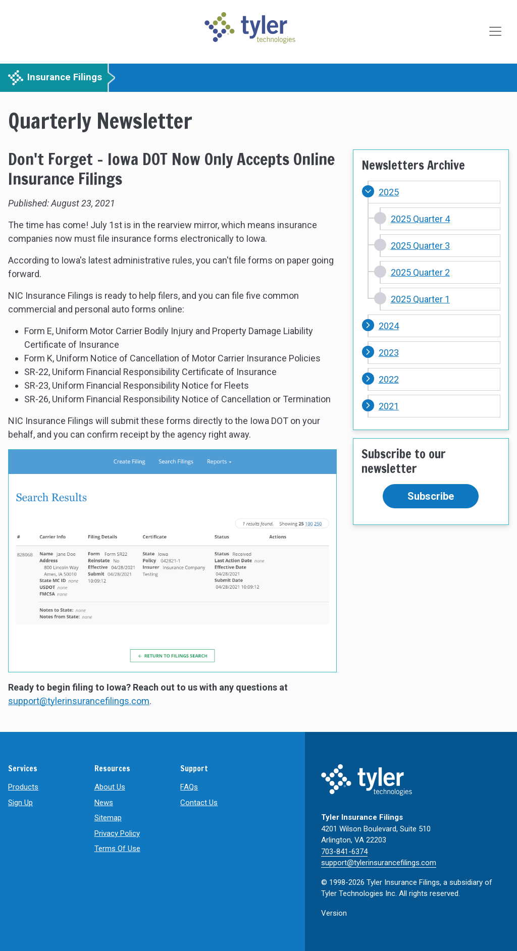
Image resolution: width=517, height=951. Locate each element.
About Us (109, 786)
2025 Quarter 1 (420, 299)
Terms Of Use (117, 848)
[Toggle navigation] (496, 32)
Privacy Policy (117, 833)
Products (23, 786)
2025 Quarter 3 (420, 245)
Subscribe (430, 496)
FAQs (189, 786)
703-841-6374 (344, 851)
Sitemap (108, 817)
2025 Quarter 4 (420, 219)
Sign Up (20, 802)
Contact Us (199, 802)
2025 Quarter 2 (420, 272)
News (103, 802)
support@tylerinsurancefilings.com (78, 701)
